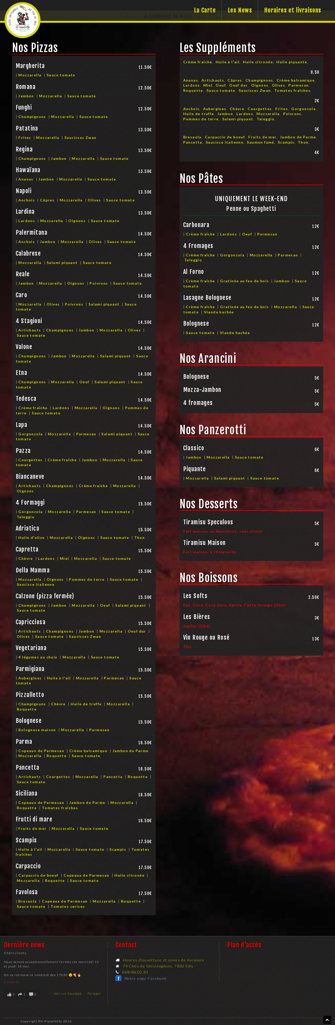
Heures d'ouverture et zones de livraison (163, 960)
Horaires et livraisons (292, 10)
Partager (94, 993)
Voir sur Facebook (68, 993)
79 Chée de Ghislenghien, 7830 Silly (158, 966)
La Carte (205, 10)
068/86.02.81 (135, 972)
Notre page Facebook (146, 978)
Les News (240, 10)
